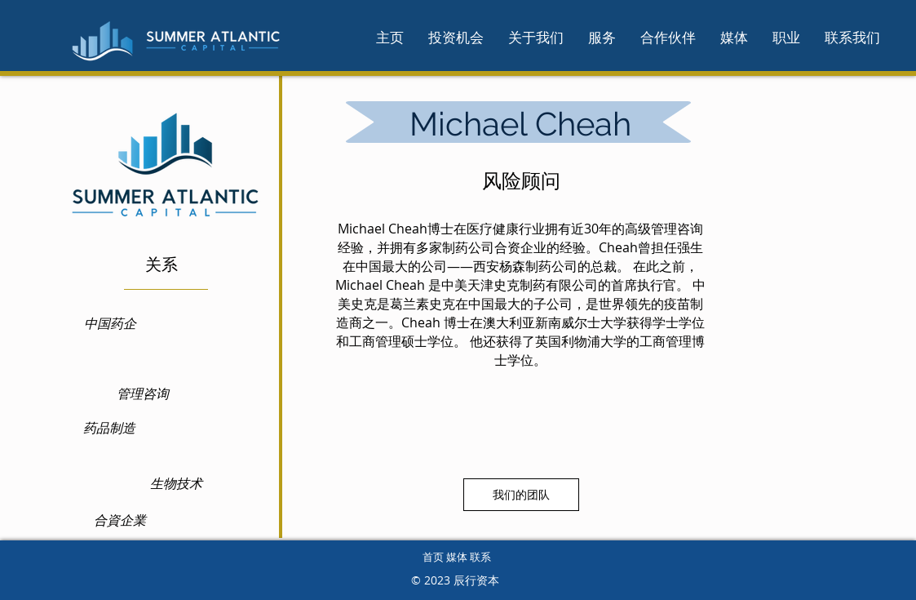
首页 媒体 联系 (457, 556)
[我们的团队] (521, 494)
